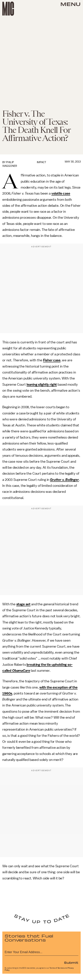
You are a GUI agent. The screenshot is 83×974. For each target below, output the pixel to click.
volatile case (60, 193)
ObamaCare (21, 670)
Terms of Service (56, 968)
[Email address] (41, 951)
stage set (23, 604)
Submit (71, 962)
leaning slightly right (42, 384)
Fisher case (52, 360)
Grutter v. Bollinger (64, 479)
